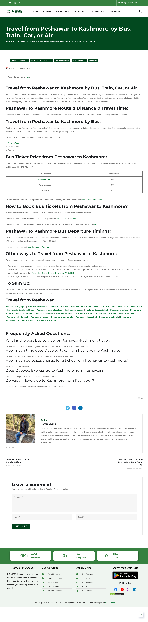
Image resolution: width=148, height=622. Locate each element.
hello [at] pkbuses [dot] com (132, 3)
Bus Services (61, 11)
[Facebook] (6, 3)
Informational (62, 60)
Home (35, 11)
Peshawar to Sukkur (65, 313)
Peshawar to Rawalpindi (104, 307)
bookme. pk (62, 219)
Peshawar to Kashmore (81, 307)
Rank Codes (110, 603)
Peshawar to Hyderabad (17, 317)
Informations (114, 11)
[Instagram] (15, 3)
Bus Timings (96, 11)
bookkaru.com (76, 219)
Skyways (93, 60)
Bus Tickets (79, 11)
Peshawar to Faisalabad (86, 317)
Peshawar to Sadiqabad (86, 313)
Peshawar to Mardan (74, 310)
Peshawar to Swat (26, 320)
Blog (15, 41)
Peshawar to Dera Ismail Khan (20, 310)
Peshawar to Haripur (39, 317)
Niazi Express (79, 60)
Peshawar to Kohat (24, 313)
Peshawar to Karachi (46, 320)
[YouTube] (10, 3)
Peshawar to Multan (108, 313)
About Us (46, 11)
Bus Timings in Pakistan (38, 247)
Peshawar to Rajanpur (15, 307)
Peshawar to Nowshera (38, 307)
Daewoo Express (28, 41)
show (27, 77)
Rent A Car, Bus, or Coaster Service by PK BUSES (53, 273)
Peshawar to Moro (59, 307)
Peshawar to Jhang (128, 313)
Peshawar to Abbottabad (97, 310)
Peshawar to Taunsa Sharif (130, 307)
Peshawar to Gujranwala (62, 317)
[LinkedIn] (19, 3)
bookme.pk (98, 224)
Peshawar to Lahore (119, 310)
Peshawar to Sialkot (44, 313)
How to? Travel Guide (41, 60)
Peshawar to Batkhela (109, 317)
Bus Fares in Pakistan (92, 200)
